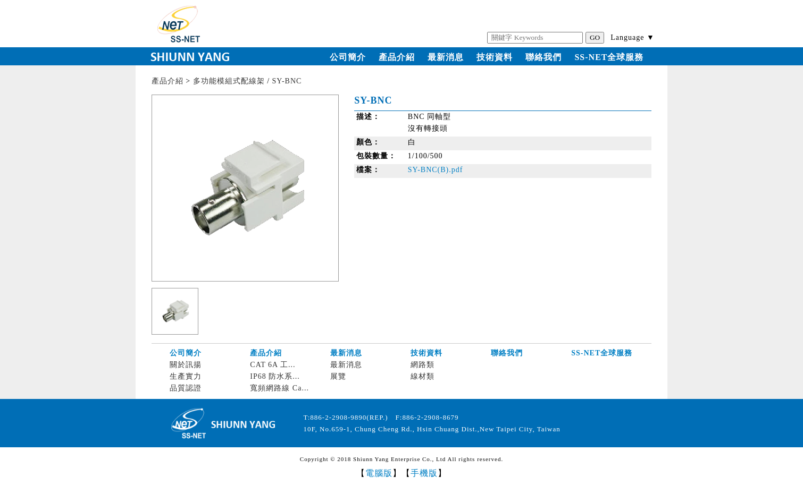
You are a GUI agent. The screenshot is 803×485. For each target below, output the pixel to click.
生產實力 (186, 376)
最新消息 (446, 57)
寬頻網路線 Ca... (279, 388)
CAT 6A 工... (272, 365)
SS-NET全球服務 (608, 57)
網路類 (422, 365)
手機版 (424, 473)
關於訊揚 (186, 365)
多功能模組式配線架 (229, 81)
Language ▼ (632, 37)
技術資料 (494, 57)
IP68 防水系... (274, 376)
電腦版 (378, 473)
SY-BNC (287, 81)
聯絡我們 (543, 57)
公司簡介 (348, 57)
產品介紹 (397, 57)
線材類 (422, 376)
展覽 (338, 376)
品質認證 (186, 388)
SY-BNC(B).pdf (435, 170)
